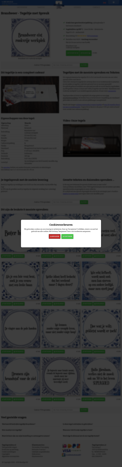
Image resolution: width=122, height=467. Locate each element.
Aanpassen (54, 236)
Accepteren (67, 236)
